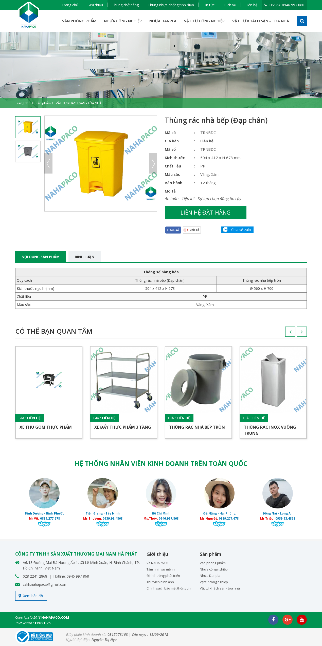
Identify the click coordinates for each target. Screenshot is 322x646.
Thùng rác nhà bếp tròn (197, 427)
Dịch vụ (230, 5)
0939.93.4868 (112, 518)
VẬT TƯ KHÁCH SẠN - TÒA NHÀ (260, 20)
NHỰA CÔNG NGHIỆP (123, 20)
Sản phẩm (43, 103)
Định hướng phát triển (163, 575)
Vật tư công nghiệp (214, 582)
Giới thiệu (95, 5)
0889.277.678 (50, 518)
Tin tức (208, 5)
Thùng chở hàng (125, 5)
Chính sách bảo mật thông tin (169, 588)
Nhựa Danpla (210, 575)
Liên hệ (251, 5)
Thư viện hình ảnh (160, 582)
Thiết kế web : (24, 623)
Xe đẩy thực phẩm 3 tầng (122, 427)
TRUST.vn (42, 623)
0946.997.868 (168, 518)
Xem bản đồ (33, 595)
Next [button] (153, 163)
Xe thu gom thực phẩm (46, 427)
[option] (161, 70)
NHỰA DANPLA (162, 20)
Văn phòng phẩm (213, 563)
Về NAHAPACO (157, 563)
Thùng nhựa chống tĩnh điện (171, 5)
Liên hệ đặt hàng (206, 212)
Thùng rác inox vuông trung (270, 430)
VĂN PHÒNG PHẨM (79, 20)
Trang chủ (70, 5)
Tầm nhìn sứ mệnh (161, 569)
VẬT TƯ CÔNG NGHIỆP (204, 20)
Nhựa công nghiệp (214, 569)
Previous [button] (48, 163)
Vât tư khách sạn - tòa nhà (220, 588)
